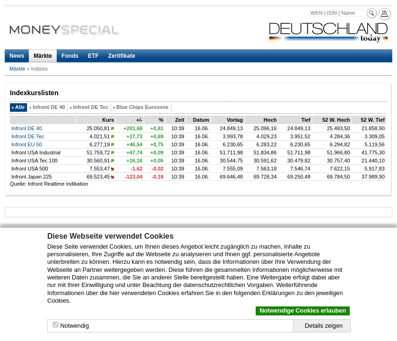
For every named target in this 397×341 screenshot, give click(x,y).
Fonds (69, 56)
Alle (20, 107)
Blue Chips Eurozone (142, 107)
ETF (93, 56)
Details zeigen (324, 325)
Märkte (43, 56)
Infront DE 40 (49, 107)
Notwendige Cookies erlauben (302, 310)
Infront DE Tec (90, 107)
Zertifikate (121, 56)
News (16, 56)
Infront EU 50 (26, 144)
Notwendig (74, 325)
